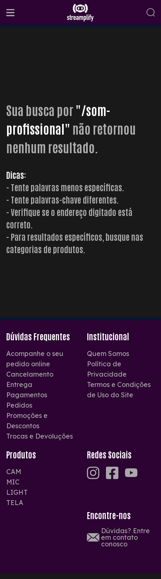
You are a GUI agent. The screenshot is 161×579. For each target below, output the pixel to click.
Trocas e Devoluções (39, 436)
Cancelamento (29, 374)
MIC (12, 482)
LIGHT (17, 492)
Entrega (19, 384)
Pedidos (19, 405)
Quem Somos (108, 353)
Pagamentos (26, 395)
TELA (14, 502)
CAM (13, 471)
